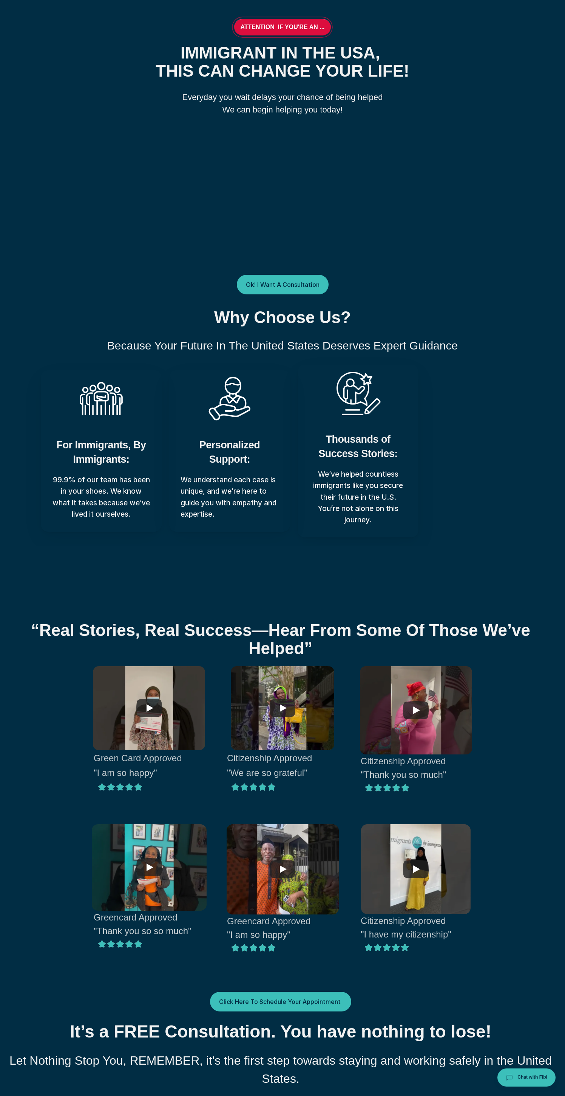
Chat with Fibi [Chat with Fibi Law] (526, 1077)
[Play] (149, 708)
